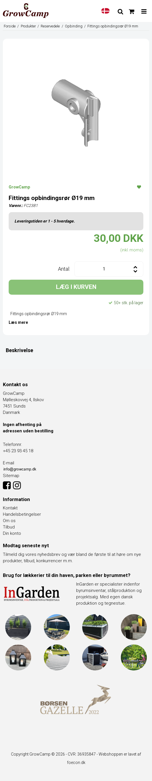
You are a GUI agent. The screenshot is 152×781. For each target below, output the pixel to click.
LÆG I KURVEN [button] (76, 286)
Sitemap (11, 475)
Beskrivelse (19, 350)
